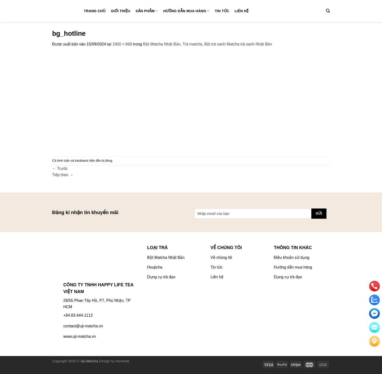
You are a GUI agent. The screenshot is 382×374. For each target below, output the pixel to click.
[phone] (374, 286)
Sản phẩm (147, 11)
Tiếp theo (62, 175)
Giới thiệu (120, 11)
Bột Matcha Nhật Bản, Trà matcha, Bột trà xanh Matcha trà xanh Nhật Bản (207, 44)
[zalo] (374, 300)
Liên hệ (242, 11)
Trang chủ (94, 11)
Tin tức (222, 11)
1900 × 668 (122, 44)
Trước (60, 168)
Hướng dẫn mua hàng (186, 11)
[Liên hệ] (374, 341)
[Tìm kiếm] (328, 11)
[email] (374, 313)
